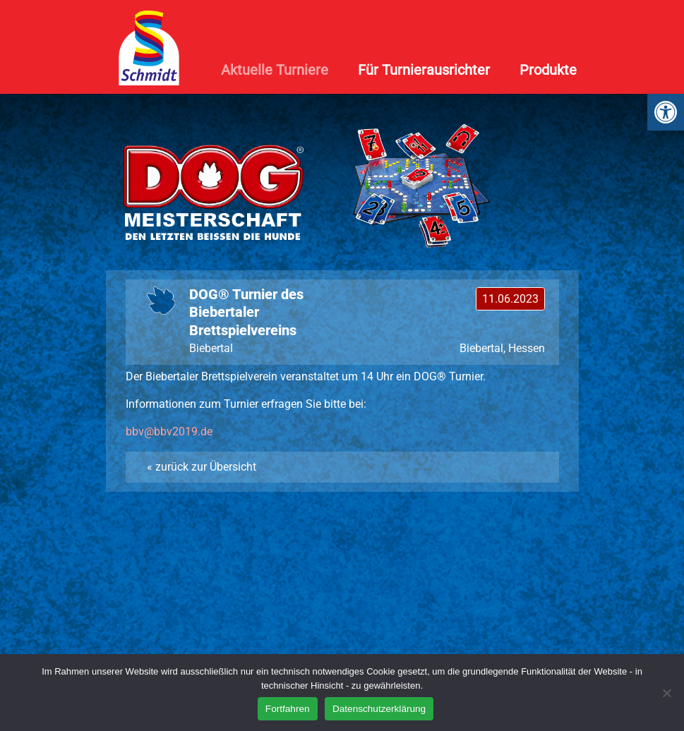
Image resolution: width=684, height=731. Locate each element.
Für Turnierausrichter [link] (424, 69)
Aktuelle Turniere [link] (274, 69)
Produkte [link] (548, 69)
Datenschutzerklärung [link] (379, 708)
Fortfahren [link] (287, 708)
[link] (665, 112)
